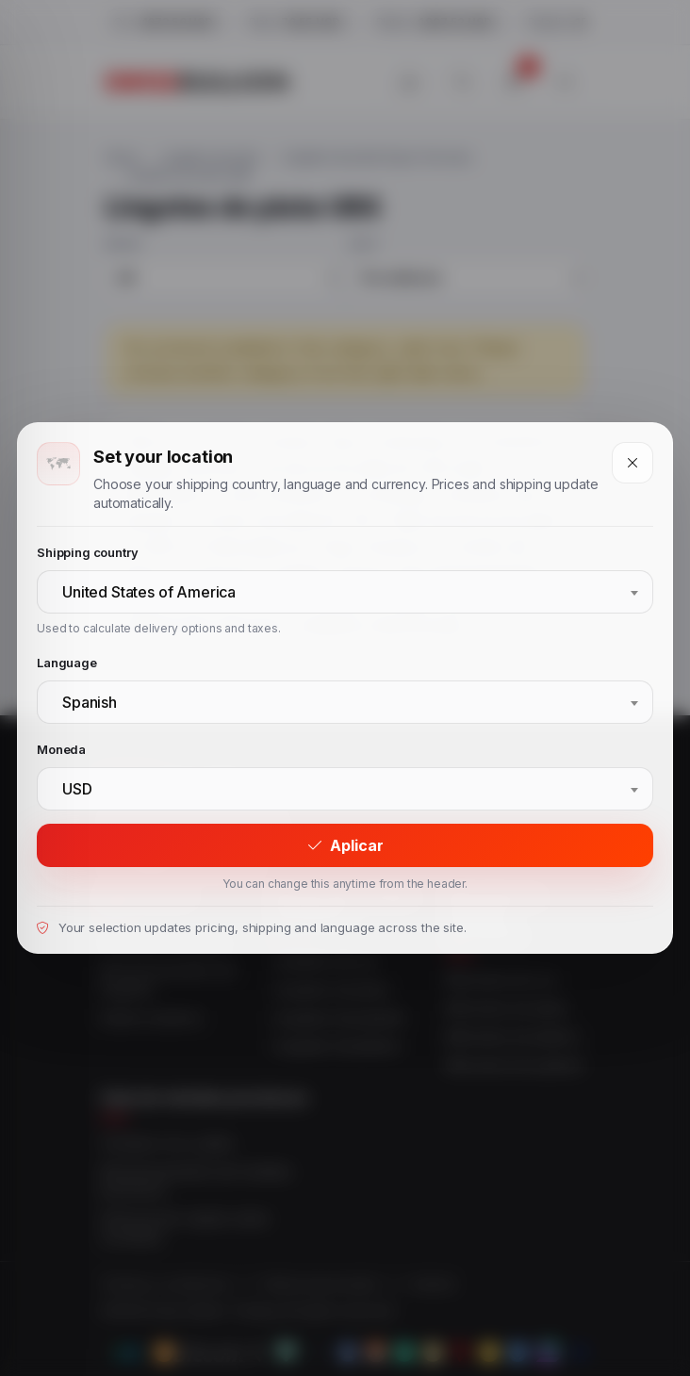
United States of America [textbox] (149, 591)
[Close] (632, 462)
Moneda (61, 749)
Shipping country (87, 552)
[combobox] (345, 592)
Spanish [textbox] (89, 702)
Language (67, 662)
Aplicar (345, 845)
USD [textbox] (77, 788)
